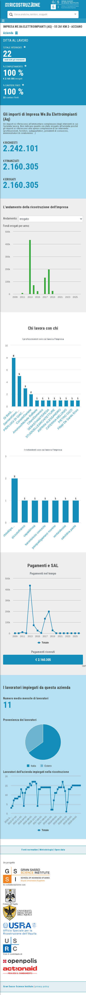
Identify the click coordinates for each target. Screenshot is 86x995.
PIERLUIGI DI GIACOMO (15, 419)
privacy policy (42, 986)
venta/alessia (59, 531)
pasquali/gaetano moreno (43, 537)
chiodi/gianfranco (11, 528)
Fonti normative (29, 849)
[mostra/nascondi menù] (3, 20)
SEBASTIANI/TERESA (38, 419)
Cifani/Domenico (35, 416)
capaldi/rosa (29, 531)
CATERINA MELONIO (56, 419)
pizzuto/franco (18, 531)
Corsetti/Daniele (23, 416)
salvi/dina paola (68, 532)
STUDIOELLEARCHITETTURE (40, 423)
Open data (60, 849)
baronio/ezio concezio (35, 535)
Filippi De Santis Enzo (68, 419)
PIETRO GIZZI (65, 416)
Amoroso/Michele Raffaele (25, 421)
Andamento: (10, 218)
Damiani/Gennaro (12, 417)
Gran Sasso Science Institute (18, 986)
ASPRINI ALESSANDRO (49, 420)
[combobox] (39, 14)
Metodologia (46, 849)
